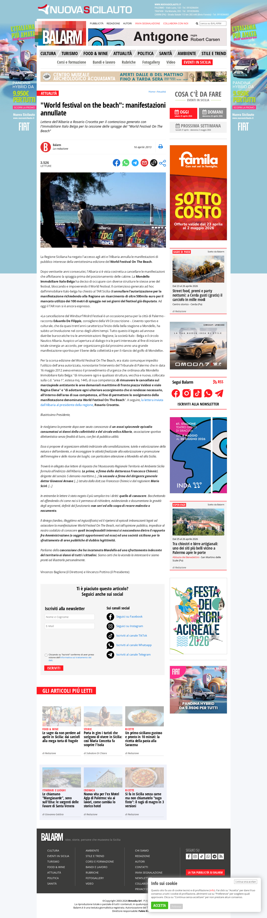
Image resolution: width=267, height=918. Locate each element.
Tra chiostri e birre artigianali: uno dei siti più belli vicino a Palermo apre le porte (195, 548)
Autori (140, 861)
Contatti (141, 867)
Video (170, 62)
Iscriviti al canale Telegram (129, 654)
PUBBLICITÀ (96, 23)
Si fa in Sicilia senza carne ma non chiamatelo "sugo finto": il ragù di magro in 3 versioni (144, 800)
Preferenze (176, 906)
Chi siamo (142, 850)
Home (152, 91)
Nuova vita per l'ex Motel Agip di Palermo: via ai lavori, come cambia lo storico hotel (101, 800)
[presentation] (74, 639)
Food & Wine (56, 867)
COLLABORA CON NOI (175, 23)
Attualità (161, 91)
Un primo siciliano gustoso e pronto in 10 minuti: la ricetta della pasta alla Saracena (143, 738)
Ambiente (92, 850)
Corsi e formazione (71, 62)
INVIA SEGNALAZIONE (147, 23)
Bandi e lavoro (104, 62)
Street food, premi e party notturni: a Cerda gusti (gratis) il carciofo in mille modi (197, 295)
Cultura (53, 850)
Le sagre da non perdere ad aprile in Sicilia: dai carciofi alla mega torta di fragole (61, 736)
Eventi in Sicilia (58, 856)
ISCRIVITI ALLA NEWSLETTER (198, 404)
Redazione (50, 753)
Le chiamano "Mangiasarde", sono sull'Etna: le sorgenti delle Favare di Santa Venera (60, 800)
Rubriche (129, 62)
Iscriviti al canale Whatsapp (129, 645)
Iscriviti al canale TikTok (127, 635)
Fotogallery (151, 62)
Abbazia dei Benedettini (186, 557)
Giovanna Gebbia (54, 814)
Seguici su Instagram (125, 626)
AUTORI (127, 23)
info (212, 890)
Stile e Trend (95, 856)
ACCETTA (159, 905)
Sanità (52, 883)
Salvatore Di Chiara (96, 753)
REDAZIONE (113, 23)
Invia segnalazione (148, 872)
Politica (53, 878)
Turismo (53, 861)
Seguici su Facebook (125, 616)
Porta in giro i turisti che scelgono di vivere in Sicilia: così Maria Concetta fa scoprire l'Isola (103, 738)
